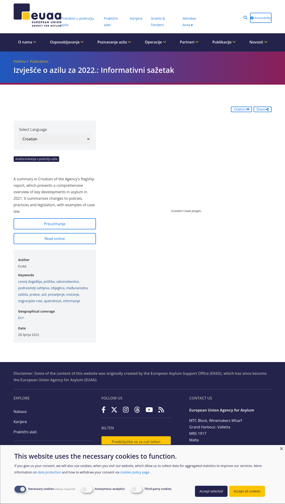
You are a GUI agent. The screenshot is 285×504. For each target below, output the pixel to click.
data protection (49, 472)
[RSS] (161, 409)
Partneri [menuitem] (189, 42)
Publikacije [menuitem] (224, 42)
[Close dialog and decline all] (281, 448)
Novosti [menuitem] (258, 42)
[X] (114, 409)
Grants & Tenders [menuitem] (158, 21)
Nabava (20, 411)
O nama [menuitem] (27, 42)
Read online (54, 238)
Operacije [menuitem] (155, 42)
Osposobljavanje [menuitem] (67, 42)
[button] (245, 17)
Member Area (189, 21)
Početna (20, 61)
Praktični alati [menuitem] (111, 21)
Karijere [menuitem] (136, 18)
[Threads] (137, 409)
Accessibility (261, 18)
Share (262, 109)
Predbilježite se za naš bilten (136, 441)
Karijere (20, 421)
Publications (39, 61)
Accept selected (211, 491)
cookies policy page (134, 472)
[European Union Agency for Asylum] (35, 15)
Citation (241, 109)
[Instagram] (126, 409)
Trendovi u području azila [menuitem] (77, 21)
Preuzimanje (54, 223)
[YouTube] (149, 409)
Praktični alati (25, 431)
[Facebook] (103, 409)
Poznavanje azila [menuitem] (114, 42)
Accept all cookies (247, 491)
